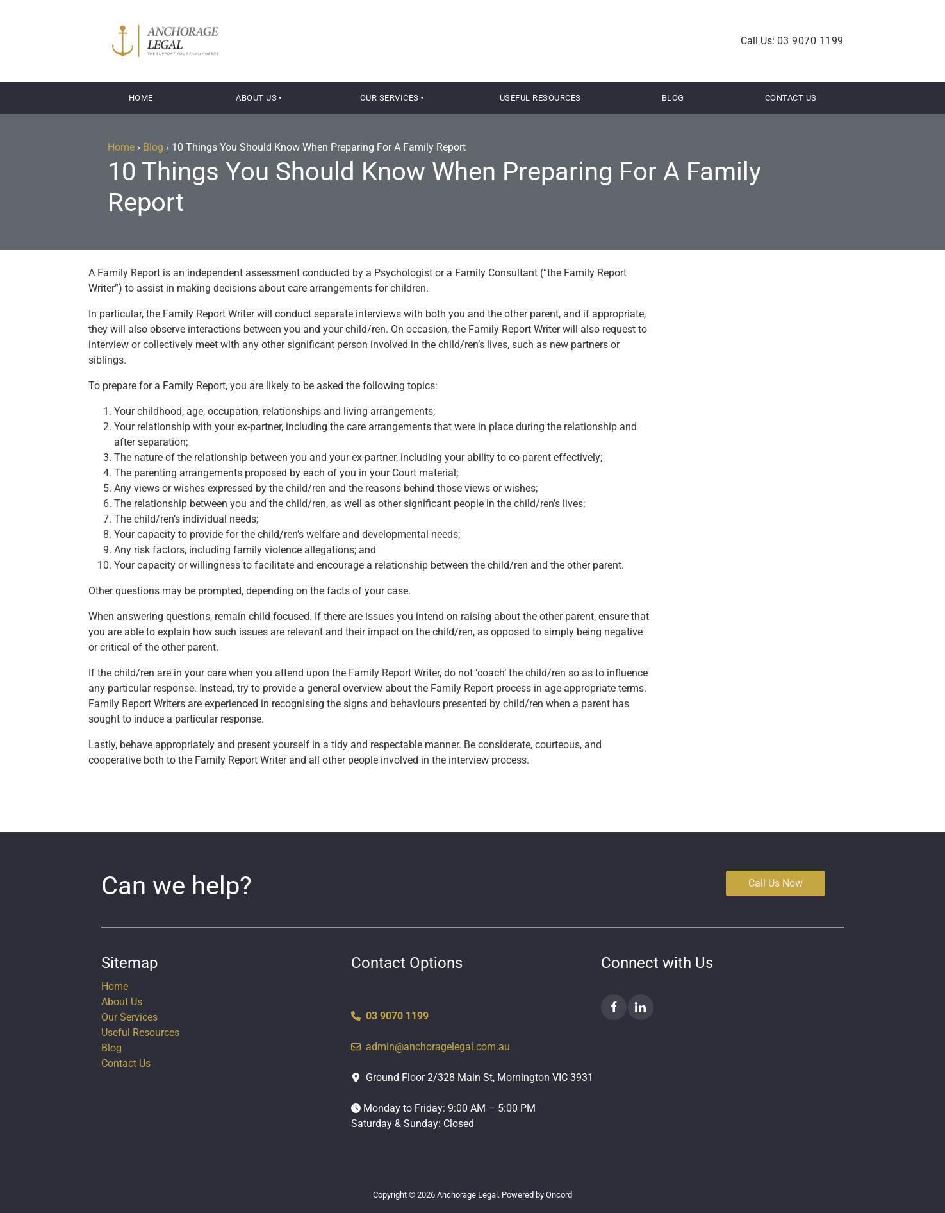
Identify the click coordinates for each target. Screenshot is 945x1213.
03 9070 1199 (810, 41)
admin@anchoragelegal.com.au (430, 1047)
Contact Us (791, 98)
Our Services (389, 98)
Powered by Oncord (537, 1195)
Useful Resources (540, 98)
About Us (256, 98)
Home (141, 98)
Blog (673, 98)
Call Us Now (753, 878)
